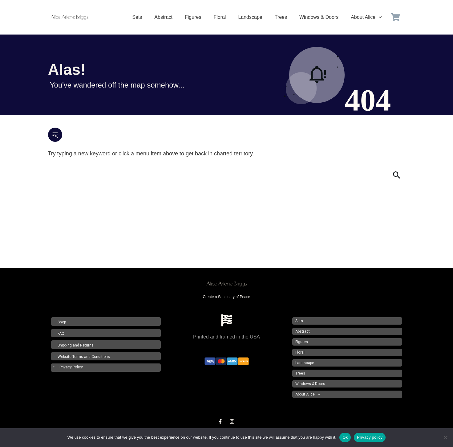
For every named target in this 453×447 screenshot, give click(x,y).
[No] (445, 437)
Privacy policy (369, 437)
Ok (345, 437)
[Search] (218, 175)
